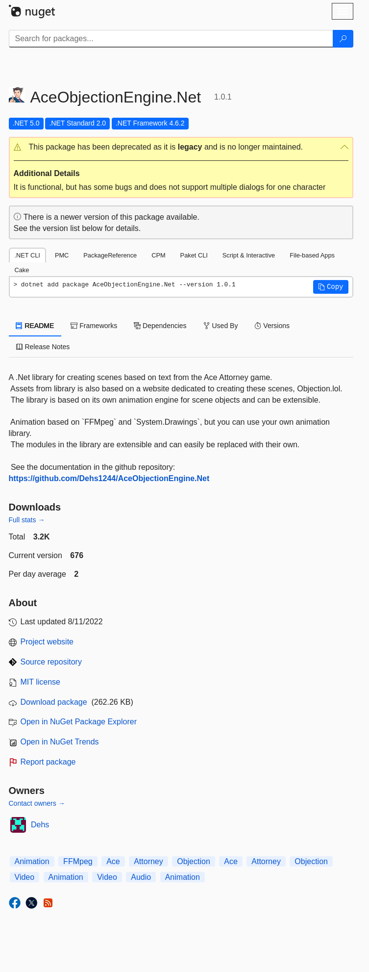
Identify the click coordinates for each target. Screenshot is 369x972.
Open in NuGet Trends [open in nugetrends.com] (60, 742)
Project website (47, 642)
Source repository (51, 662)
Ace (113, 861)
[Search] (343, 39)
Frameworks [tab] (94, 326)
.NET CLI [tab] (27, 255)
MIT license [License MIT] (41, 682)
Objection (193, 861)
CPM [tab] (158, 255)
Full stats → (27, 520)
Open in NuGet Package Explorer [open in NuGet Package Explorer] (79, 721)
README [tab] (35, 326)
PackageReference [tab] (110, 255)
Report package (48, 762)
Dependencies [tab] (160, 326)
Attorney (148, 861)
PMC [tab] (62, 255)
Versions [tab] (272, 326)
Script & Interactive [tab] (248, 255)
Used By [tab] (220, 326)
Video (25, 877)
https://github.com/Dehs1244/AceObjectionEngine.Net (109, 478)
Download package (54, 702)
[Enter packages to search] (171, 39)
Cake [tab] (22, 270)
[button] (181, 147)
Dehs (40, 824)
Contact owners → (37, 803)
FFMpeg (78, 861)
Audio (141, 877)
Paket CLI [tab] (194, 255)
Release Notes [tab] (43, 347)
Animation (32, 861)
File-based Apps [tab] (312, 255)
